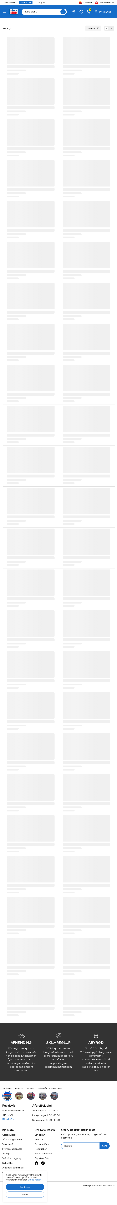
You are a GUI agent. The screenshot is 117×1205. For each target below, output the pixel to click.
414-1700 (7, 1115)
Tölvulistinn (25, 2)
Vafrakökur (109, 1185)
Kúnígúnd (41, 2)
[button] (4, 11)
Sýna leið (8, 1119)
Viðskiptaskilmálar (92, 1185)
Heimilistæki (9, 2)
